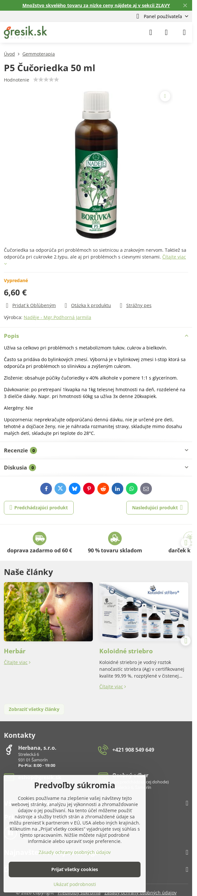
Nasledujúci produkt (157, 507)
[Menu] (184, 32)
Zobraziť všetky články (34, 709)
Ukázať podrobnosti (75, 884)
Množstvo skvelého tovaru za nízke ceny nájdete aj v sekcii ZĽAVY (96, 5)
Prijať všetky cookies (74, 869)
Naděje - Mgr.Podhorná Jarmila (57, 317)
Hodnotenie (16, 80)
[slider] (46, 79)
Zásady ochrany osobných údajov (75, 852)
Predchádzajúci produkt (39, 507)
